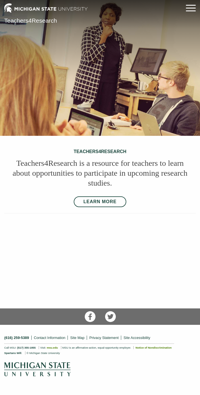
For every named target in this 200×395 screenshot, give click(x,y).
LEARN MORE (100, 201)
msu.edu (52, 347)
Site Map (77, 338)
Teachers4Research (30, 20)
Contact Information (50, 338)
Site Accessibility (136, 338)
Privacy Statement (104, 338)
